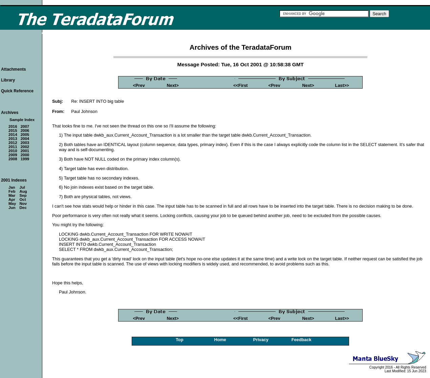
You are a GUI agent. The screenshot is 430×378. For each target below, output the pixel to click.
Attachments (13, 69)
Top (180, 339)
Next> (173, 85)
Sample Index (22, 120)
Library (8, 80)
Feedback (301, 339)
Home (220, 339)
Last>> (342, 85)
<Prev (139, 85)
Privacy (260, 339)
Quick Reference (17, 91)
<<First (240, 85)
